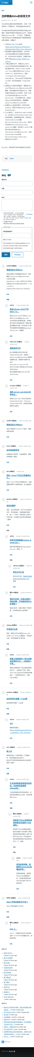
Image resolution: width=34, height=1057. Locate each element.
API (11, 723)
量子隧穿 (7, 982)
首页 (3, 10)
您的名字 (4, 179)
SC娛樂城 (7, 1017)
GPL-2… (13, 929)
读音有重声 (11, 506)
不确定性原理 (8, 967)
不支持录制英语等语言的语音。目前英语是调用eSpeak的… (21, 785)
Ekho (12, 158)
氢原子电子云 (8, 953)
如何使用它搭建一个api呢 (17, 699)
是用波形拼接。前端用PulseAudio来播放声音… (24, 866)
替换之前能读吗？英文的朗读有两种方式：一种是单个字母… (21, 661)
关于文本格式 (29, 214)
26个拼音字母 (8, 1029)
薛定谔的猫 (7, 972)
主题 (3, 188)
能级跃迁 (7, 992)
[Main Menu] (31, 2)
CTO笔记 (5, 3)
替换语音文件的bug (15, 270)
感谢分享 (7, 1019)
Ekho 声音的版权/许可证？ (17, 902)
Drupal (11, 1051)
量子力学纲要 (8, 958)
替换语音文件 (15, 348)
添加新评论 (5, 170)
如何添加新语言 (13, 450)
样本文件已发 (18, 572)
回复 (8, 294)
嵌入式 (9, 751)
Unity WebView (9, 997)
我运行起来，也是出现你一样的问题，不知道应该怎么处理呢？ (21, 601)
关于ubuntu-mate (9, 1012)
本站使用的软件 (7, 231)
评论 (3, 197)
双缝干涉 (7, 987)
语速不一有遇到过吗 (10, 1027)
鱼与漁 (6, 1014)
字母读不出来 (12, 629)
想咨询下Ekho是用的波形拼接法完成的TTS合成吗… (22, 822)
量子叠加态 (7, 977)
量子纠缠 (7, 963)
